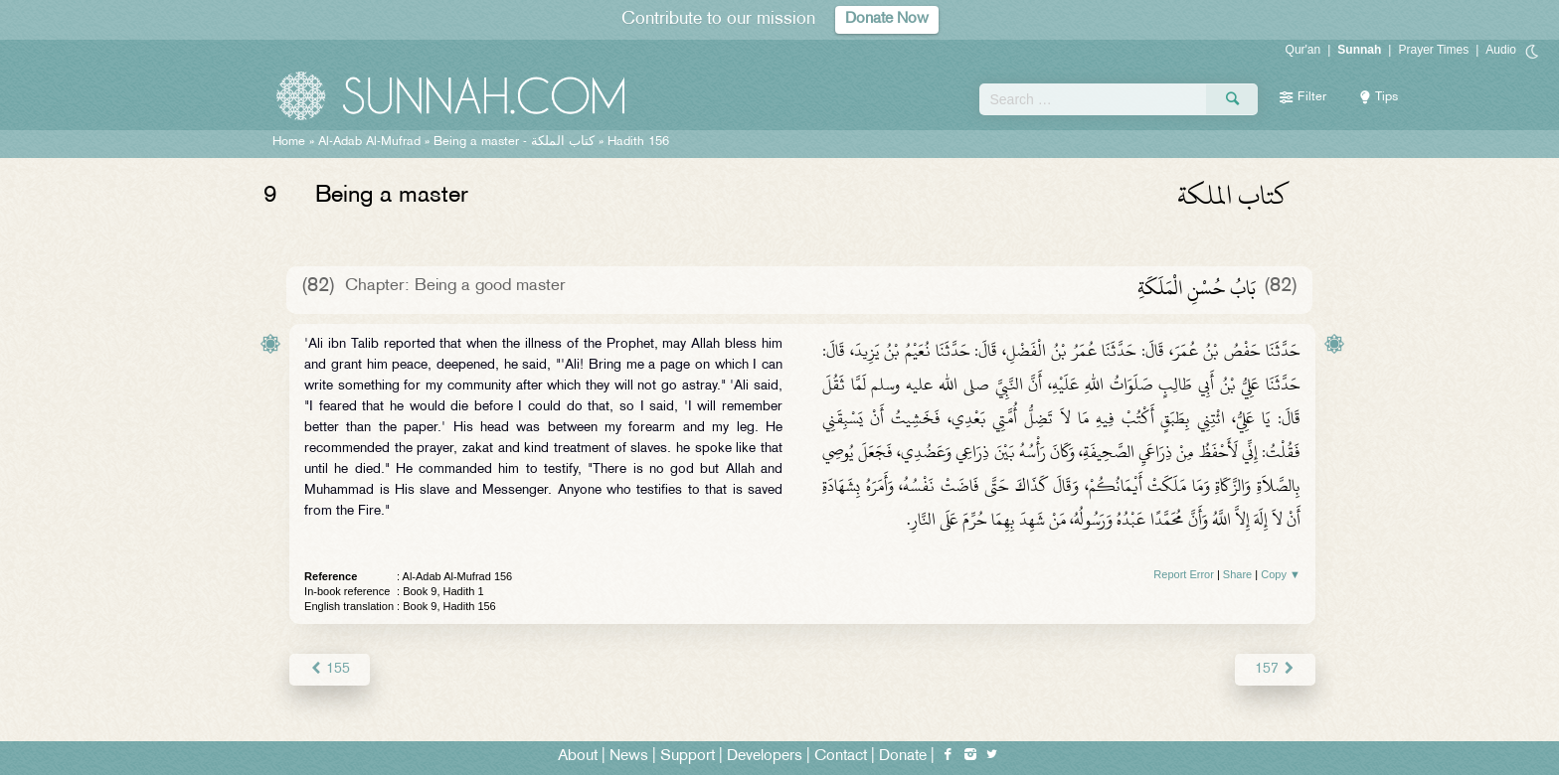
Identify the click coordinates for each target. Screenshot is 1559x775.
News (628, 756)
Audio (1500, 50)
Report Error (1183, 574)
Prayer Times (1433, 50)
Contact (840, 756)
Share (1237, 574)
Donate (903, 756)
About (578, 756)
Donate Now (887, 19)
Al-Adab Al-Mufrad (369, 142)
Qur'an (1303, 50)
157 (1275, 669)
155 (329, 669)
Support (687, 756)
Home (288, 142)
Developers (764, 756)
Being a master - (514, 142)
